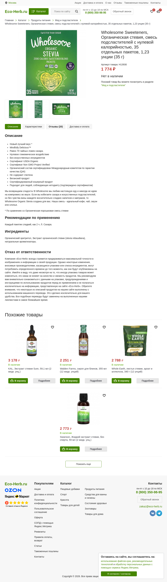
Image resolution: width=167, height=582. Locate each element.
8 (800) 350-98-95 (95, 12)
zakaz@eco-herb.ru (150, 506)
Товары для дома (94, 514)
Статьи (38, 546)
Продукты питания (94, 489)
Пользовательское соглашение (44, 510)
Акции (78, 2)
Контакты (155, 2)
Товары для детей (69, 505)
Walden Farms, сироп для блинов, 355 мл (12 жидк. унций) (83, 370)
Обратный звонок (122, 11)
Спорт (63, 494)
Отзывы (118, 2)
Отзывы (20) (56, 126)
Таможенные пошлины (136, 2)
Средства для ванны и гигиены (96, 496)
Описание (13, 126)
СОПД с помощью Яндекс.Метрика (43, 525)
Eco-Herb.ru (16, 12)
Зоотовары (90, 508)
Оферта (38, 517)
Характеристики (33, 126)
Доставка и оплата (93, 2)
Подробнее (44, 380)
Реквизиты (40, 531)
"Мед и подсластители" (113, 85)
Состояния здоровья (96, 503)
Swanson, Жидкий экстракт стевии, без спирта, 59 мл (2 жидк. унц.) (82, 438)
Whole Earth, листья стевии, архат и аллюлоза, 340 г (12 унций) (132, 370)
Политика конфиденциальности (45, 502)
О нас (108, 2)
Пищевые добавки (70, 489)
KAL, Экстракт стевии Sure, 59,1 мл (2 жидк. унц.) (29, 370)
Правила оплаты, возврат (43, 539)
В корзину (20, 380)
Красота (64, 500)
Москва (12, 2)
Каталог (41, 11)
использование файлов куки (116, 561)
